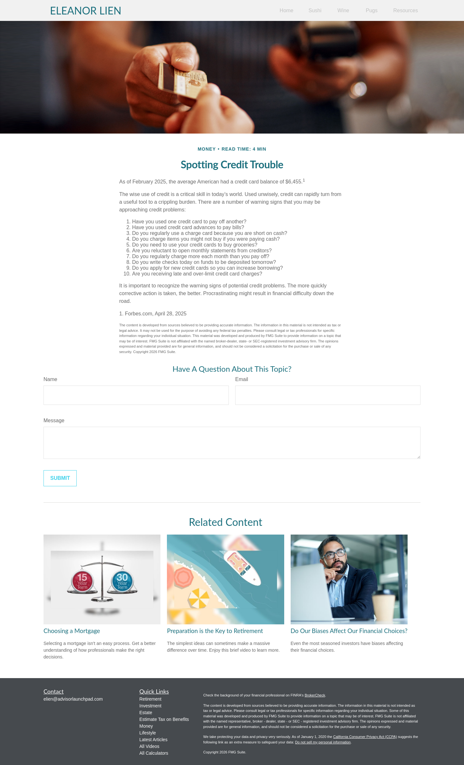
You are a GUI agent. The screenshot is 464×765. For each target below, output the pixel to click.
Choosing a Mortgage (72, 630)
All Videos (150, 746)
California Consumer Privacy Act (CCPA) (365, 737)
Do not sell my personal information (323, 742)
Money (146, 726)
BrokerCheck (314, 695)
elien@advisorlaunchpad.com (73, 699)
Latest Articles (154, 739)
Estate (146, 712)
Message (54, 420)
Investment (150, 705)
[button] (286, 10)
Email (241, 379)
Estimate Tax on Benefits (164, 719)
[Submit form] (60, 478)
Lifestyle (148, 732)
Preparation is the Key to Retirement (215, 630)
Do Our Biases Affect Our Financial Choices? (349, 630)
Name (50, 379)
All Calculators (154, 753)
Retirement (150, 699)
